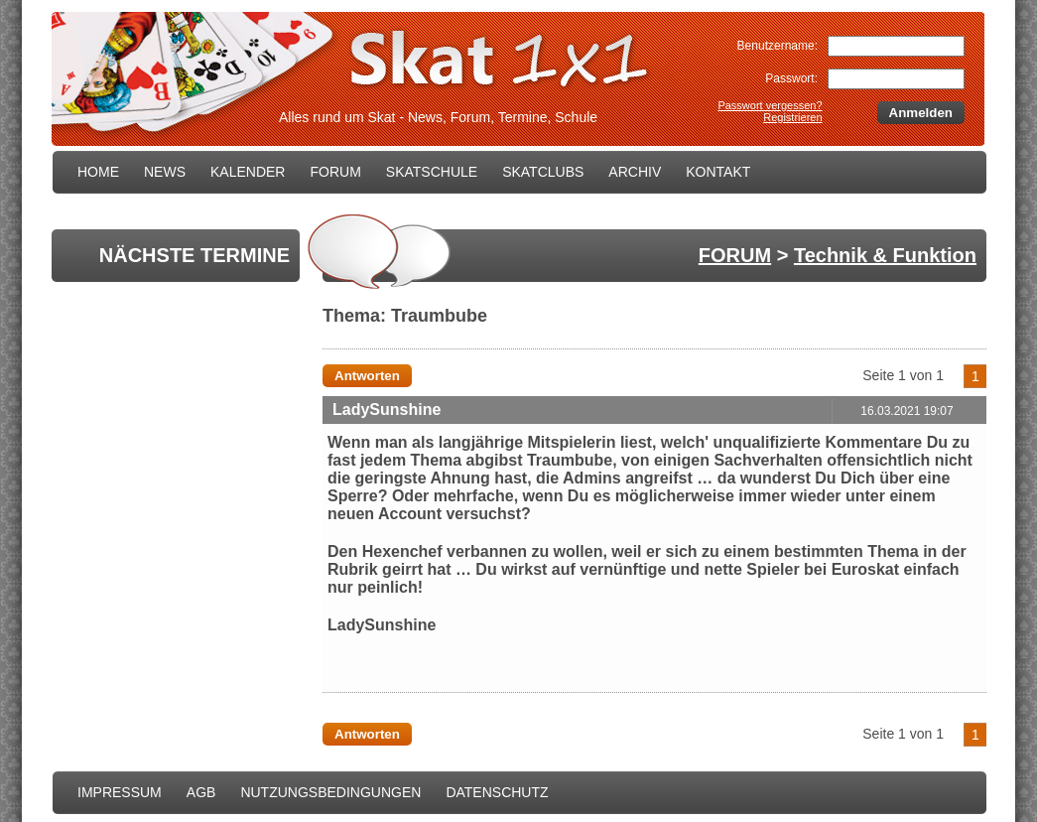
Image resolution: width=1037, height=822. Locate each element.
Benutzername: (777, 46)
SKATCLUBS (542, 172)
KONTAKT (718, 172)
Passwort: (791, 78)
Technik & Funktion (885, 255)
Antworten (367, 375)
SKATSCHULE (431, 172)
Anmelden (921, 112)
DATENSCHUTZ (497, 792)
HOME (98, 172)
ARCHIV (634, 172)
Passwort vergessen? (769, 105)
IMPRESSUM (119, 792)
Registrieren (792, 117)
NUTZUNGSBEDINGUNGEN (330, 792)
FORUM (335, 172)
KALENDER (247, 172)
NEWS (165, 172)
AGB (201, 792)
